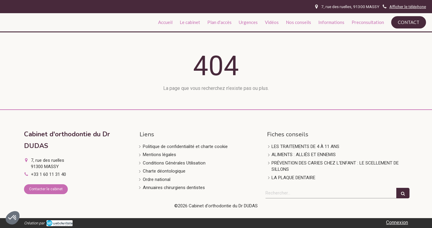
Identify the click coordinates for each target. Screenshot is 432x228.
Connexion (397, 222)
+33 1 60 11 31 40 (48, 174)
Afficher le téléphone (407, 6)
